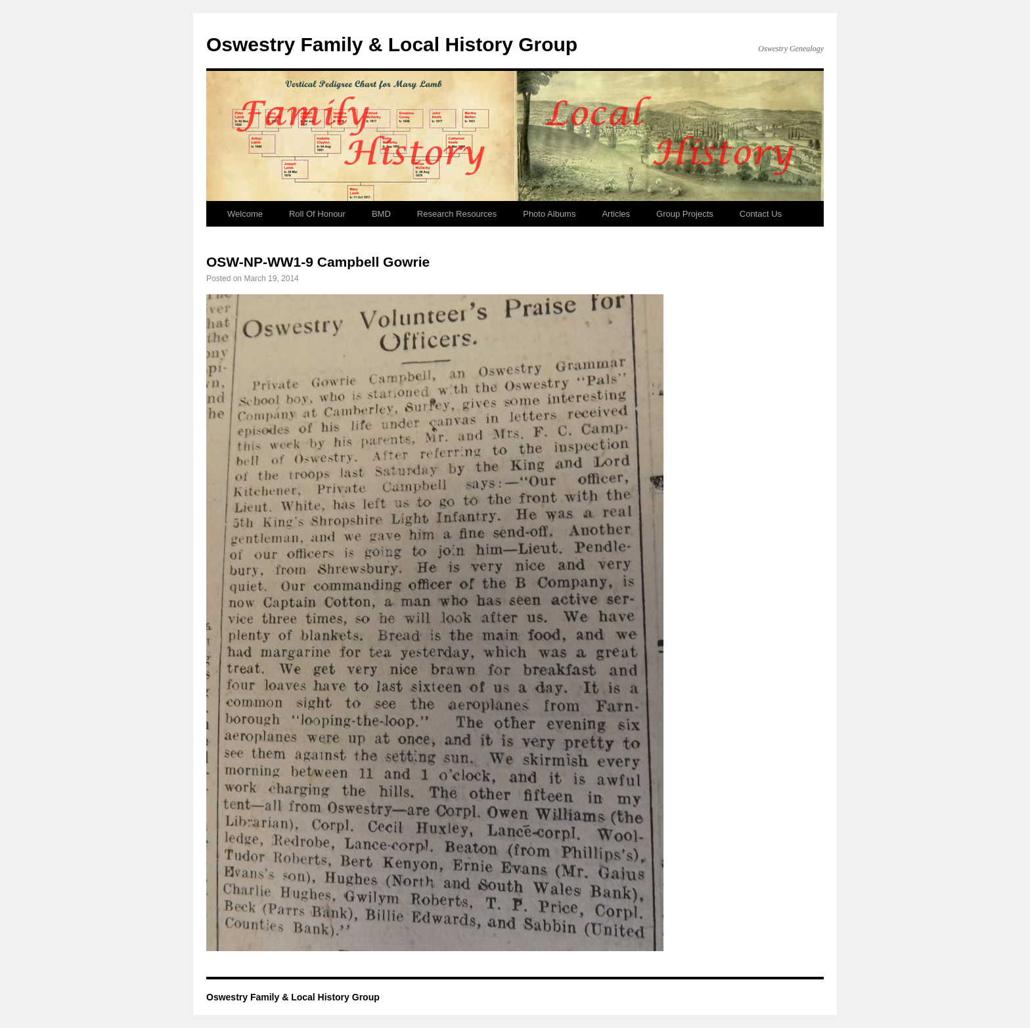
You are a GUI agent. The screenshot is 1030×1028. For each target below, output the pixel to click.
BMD (381, 214)
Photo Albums (549, 214)
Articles (616, 214)
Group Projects (684, 214)
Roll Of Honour (317, 214)
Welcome (245, 214)
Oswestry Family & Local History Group (391, 44)
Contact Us (761, 214)
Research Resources (457, 214)
